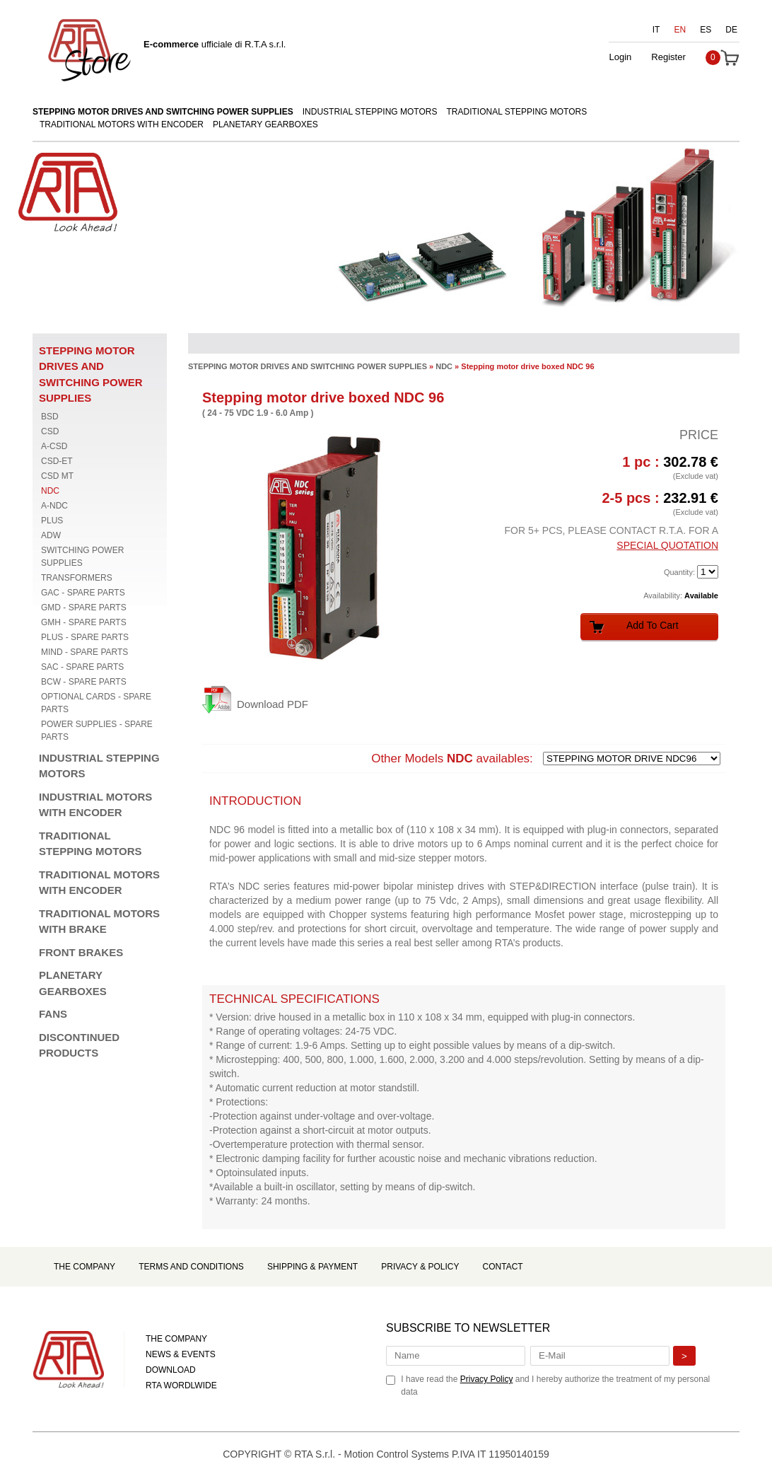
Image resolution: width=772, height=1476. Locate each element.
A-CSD (54, 446)
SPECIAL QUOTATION (667, 545)
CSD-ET (57, 461)
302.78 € (690, 462)
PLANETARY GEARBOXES (265, 124)
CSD (50, 431)
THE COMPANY (176, 1339)
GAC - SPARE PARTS (83, 593)
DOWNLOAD (171, 1370)
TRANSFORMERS (76, 578)
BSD (50, 417)
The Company (84, 1267)
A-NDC (54, 506)
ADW (51, 535)
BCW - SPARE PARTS (84, 682)
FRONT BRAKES (81, 952)
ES (705, 30)
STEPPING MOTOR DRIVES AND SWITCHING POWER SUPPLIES (163, 112)
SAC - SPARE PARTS (82, 667)
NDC (50, 491)
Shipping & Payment (312, 1267)
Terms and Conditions (191, 1267)
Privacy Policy (486, 1379)
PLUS (52, 520)
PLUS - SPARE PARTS (85, 637)
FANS (53, 1014)
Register (668, 57)
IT (656, 30)
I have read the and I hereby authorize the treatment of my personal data (555, 1385)
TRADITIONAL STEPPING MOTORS (517, 112)
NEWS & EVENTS (181, 1354)
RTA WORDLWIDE (181, 1385)
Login (620, 57)
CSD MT (57, 476)
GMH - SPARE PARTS (84, 622)
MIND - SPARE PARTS (84, 652)
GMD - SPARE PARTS (84, 607)
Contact (503, 1267)
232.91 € (690, 498)
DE (731, 30)
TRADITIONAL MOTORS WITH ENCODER (122, 124)
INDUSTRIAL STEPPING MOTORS (370, 112)
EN (680, 30)
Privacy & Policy (420, 1267)
